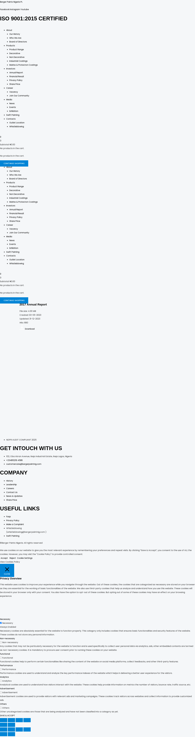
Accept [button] (4, 558)
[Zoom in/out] (3, 721)
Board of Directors (18, 42)
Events (12, 107)
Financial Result (17, 76)
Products (10, 45)
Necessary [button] (5, 620)
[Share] (19, 721)
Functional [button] (5, 654)
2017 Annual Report (35, 305)
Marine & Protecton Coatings (24, 65)
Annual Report (16, 72)
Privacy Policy (16, 80)
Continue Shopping (15, 164)
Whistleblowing (17, 126)
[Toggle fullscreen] (11, 721)
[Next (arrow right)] (11, 726)
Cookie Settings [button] (26, 558)
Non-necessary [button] (8, 639)
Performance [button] (7, 666)
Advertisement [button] (7, 689)
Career (10, 88)
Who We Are (15, 38)
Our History (15, 34)
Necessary (7, 623)
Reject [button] (13, 558)
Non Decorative (17, 57)
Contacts (11, 119)
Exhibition (14, 111)
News (12, 103)
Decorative (15, 53)
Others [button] (3, 704)
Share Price (15, 84)
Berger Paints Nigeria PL (12, 1)
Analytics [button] (4, 677)
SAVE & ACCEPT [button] (8, 716)
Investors (11, 69)
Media (9, 99)
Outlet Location (17, 123)
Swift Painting (13, 115)
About (9, 30)
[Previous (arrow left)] (3, 726)
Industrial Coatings (18, 61)
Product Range (17, 49)
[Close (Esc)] (27, 721)
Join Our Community (19, 96)
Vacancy (13, 92)
